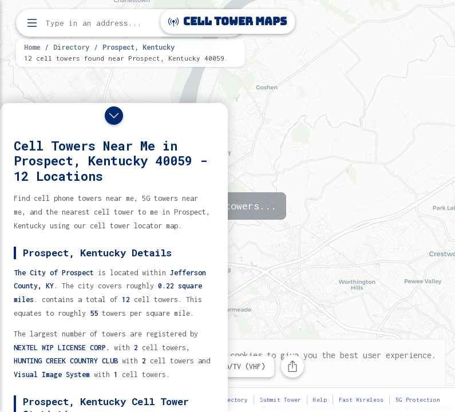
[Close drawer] (114, 115)
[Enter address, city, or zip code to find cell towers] (131, 23)
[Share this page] (292, 366)
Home (32, 47)
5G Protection (417, 400)
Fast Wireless (361, 400)
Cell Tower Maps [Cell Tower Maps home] (227, 21)
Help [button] (320, 400)
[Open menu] (32, 22)
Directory (71, 47)
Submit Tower (280, 400)
